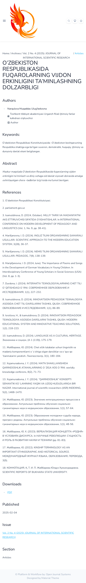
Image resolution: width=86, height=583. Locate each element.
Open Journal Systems (58, 574)
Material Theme (50, 578)
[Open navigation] (4, 21)
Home (5, 53)
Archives (16, 53)
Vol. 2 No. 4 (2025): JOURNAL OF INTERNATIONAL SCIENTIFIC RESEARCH (46, 55)
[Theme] (74, 20)
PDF (9, 492)
